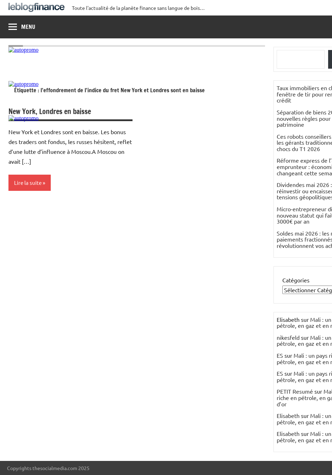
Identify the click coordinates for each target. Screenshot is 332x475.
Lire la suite (28, 182)
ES (280, 355)
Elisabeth (288, 415)
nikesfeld (288, 337)
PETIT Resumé (295, 391)
